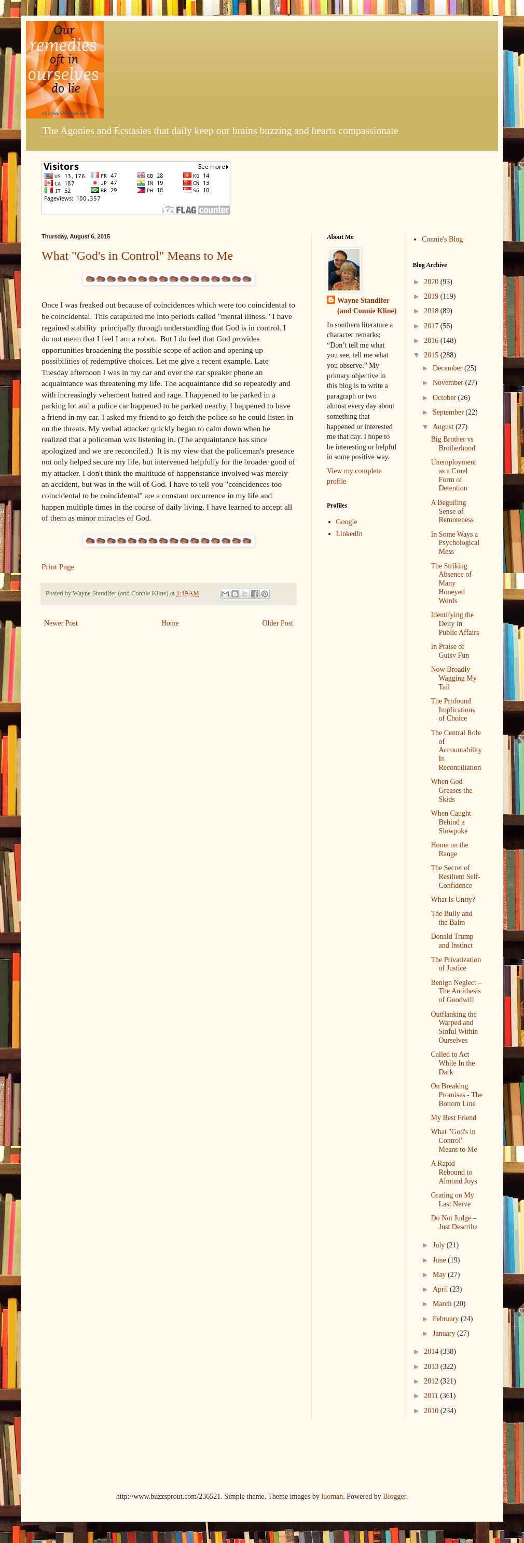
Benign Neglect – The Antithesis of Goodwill (456, 991)
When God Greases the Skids (451, 790)
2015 (432, 355)
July (440, 1245)
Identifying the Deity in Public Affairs (455, 623)
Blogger (394, 1496)
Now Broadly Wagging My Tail (453, 678)
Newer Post (61, 623)
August (444, 427)
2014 (432, 1351)
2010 (432, 1411)
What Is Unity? (453, 899)
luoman (332, 1496)
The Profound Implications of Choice (453, 710)
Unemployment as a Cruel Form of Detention (453, 475)
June (440, 1260)
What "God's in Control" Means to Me (137, 255)
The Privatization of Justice (456, 964)
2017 (432, 326)
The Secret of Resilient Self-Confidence (455, 876)
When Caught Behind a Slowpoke (451, 822)
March (443, 1304)
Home (170, 623)
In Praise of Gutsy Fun (450, 651)
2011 (432, 1396)
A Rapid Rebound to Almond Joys (454, 1172)
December (448, 368)
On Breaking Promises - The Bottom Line (456, 1095)
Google (346, 522)
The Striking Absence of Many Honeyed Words (451, 583)
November (449, 383)
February (447, 1319)
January (445, 1333)
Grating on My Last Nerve (452, 1199)
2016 (432, 340)
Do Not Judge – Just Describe (454, 1222)
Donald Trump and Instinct (452, 941)
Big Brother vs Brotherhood (453, 443)
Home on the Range (449, 849)
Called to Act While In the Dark (453, 1063)
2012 (432, 1381)
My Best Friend (453, 1118)
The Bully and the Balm (451, 918)
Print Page (58, 566)
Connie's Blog (442, 239)
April (441, 1289)
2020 (432, 282)
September (449, 412)
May (440, 1275)
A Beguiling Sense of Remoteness (452, 511)
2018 (432, 311)
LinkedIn (349, 534)
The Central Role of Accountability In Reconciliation (456, 750)
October (445, 398)
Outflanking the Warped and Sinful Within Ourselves (454, 1027)
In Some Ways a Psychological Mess (455, 543)
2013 (432, 1367)
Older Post (278, 623)
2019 (432, 296)
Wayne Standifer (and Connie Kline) (366, 306)
